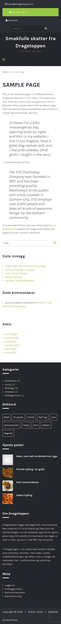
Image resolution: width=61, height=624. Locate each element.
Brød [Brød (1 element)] (6, 417)
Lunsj (8, 384)
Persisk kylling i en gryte (20, 269)
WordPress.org (13, 596)
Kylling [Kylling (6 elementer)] (43, 417)
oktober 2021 (12, 345)
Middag (9, 388)
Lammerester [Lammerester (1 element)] (11, 425)
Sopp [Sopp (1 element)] (26, 425)
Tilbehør (9, 391)
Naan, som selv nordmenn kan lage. (26, 266)
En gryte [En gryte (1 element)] (18, 417)
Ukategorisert (13, 395)
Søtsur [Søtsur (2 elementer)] (46, 425)
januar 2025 (12, 337)
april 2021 (10, 348)
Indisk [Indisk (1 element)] (30, 417)
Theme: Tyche (35, 611)
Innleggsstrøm (13, 588)
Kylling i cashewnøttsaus (20, 280)
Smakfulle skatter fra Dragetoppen (30, 42)
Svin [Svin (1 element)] (35, 425)
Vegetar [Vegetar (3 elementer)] (8, 433)
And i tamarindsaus (17, 273)
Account (11, 20)
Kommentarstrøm (15, 592)
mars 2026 (11, 334)
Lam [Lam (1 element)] (53, 417)
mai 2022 (10, 341)
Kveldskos (11, 380)
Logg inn (10, 585)
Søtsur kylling (14, 277)
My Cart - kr (18, 12)
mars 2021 (11, 352)
